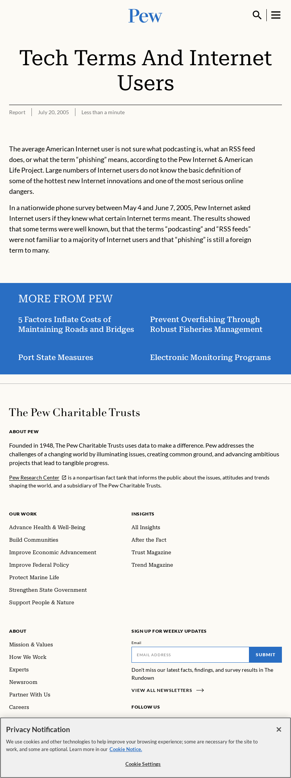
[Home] (74, 412)
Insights (143, 514)
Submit (265, 654)
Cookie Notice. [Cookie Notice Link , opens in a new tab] (126, 749)
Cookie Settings (143, 764)
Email (136, 642)
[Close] (279, 729)
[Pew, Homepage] (145, 15)
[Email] (190, 655)
